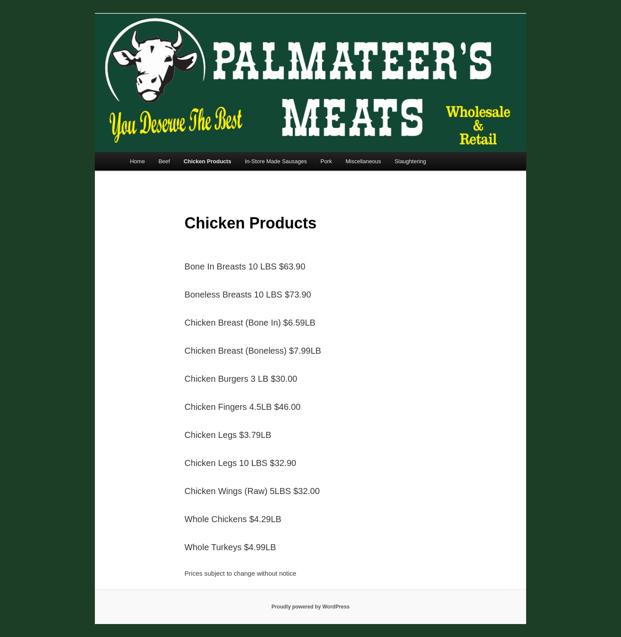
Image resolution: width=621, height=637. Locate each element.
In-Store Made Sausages (276, 161)
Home (137, 161)
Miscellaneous (363, 161)
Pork (326, 161)
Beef (164, 161)
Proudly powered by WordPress (310, 607)
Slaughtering (410, 161)
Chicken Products (208, 161)
